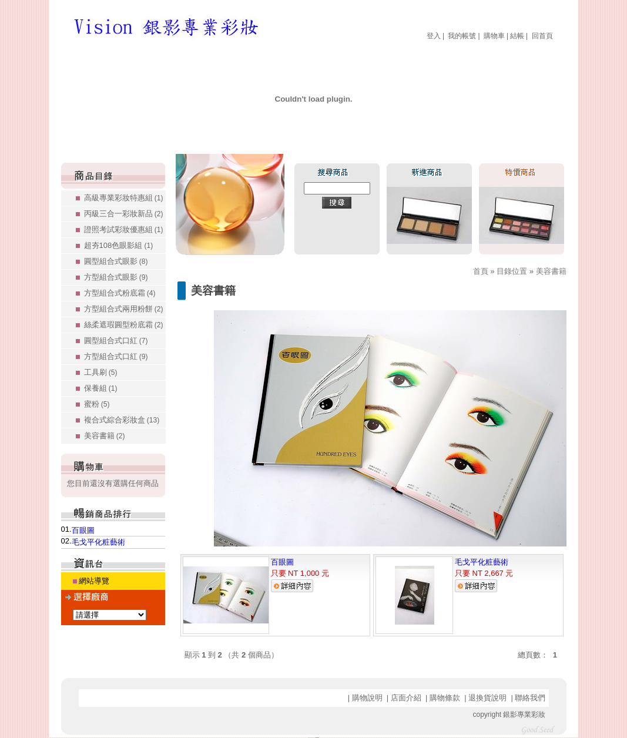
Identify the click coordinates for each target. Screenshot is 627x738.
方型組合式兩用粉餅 (123, 308)
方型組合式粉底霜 (120, 293)
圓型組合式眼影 (116, 261)
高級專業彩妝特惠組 (123, 197)
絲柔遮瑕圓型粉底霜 (123, 324)
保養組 (101, 388)
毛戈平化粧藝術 (98, 542)
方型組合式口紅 (116, 356)
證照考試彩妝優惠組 (123, 229)
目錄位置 (512, 271)
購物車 (494, 36)
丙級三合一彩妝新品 (123, 213)
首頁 (480, 271)
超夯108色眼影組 (118, 245)
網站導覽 (94, 580)
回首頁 (542, 36)
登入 (434, 36)
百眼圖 (83, 530)
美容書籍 (104, 435)
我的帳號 (462, 36)
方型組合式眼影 (116, 277)
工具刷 (101, 372)
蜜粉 (97, 404)
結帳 (517, 36)
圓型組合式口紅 (116, 340)
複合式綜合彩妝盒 (122, 419)
